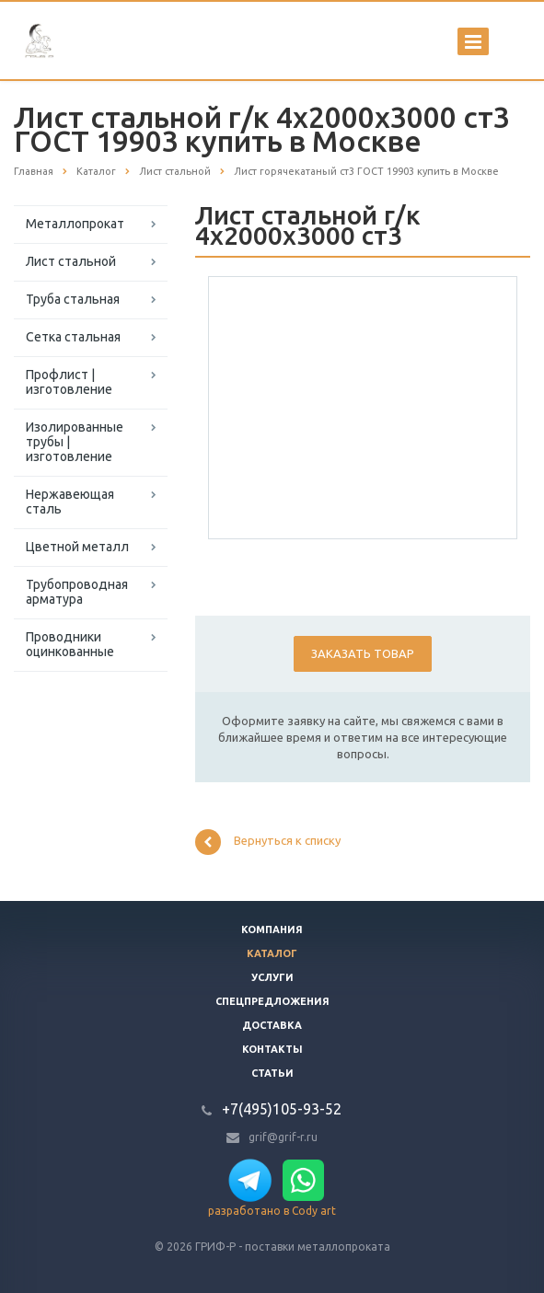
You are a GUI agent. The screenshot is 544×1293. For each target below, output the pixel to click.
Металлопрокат (75, 223)
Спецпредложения (272, 1001)
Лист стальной (71, 261)
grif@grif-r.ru (283, 1137)
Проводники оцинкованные (70, 644)
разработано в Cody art (272, 1211)
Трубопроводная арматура (77, 591)
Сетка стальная (73, 336)
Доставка (272, 1025)
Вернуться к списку (268, 842)
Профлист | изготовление (69, 382)
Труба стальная (73, 299)
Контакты (272, 1049)
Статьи (272, 1073)
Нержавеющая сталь (70, 501)
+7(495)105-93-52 (281, 1109)
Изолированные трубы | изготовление (74, 442)
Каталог (272, 953)
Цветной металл (77, 546)
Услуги (272, 977)
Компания (272, 929)
